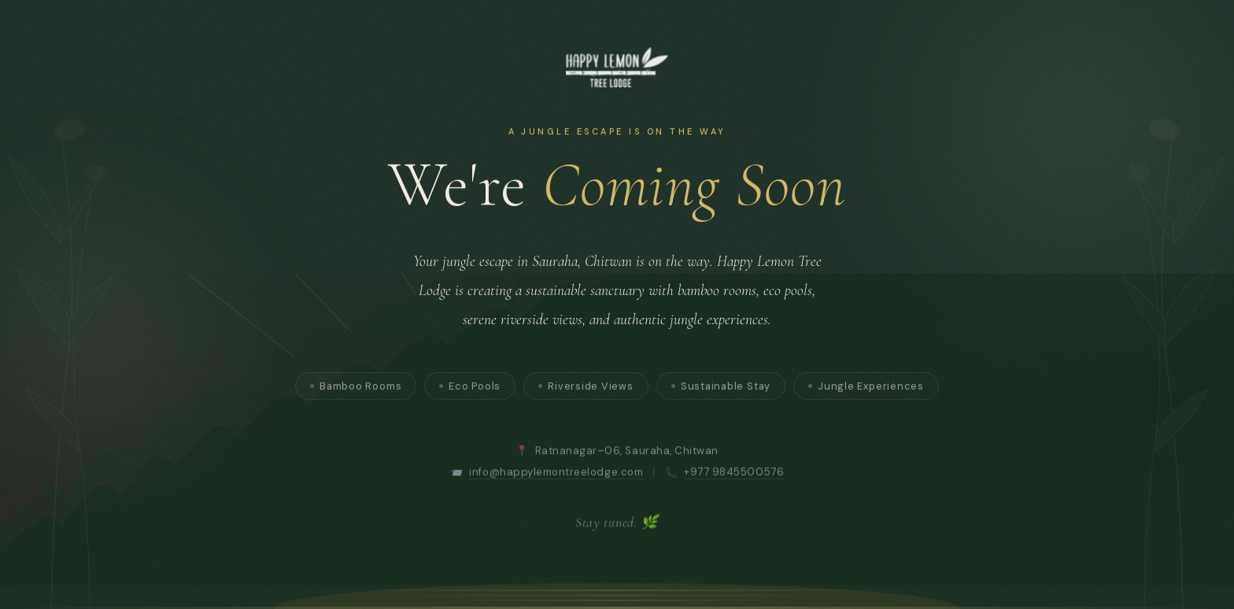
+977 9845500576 (734, 474)
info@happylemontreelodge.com (556, 474)
